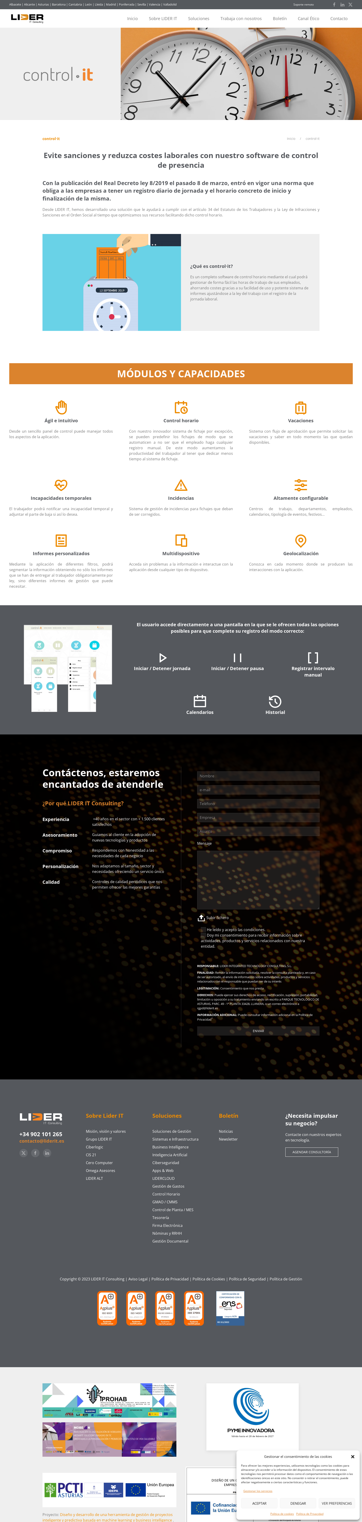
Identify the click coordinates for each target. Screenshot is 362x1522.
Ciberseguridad (165, 1162)
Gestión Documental (170, 1241)
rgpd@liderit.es (207, 1008)
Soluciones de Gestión (171, 1131)
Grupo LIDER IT (99, 1139)
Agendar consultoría (312, 1152)
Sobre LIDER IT (163, 18)
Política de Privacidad (309, 1514)
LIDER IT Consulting (107, 1279)
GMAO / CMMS (165, 1201)
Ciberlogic (94, 1147)
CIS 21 (91, 1154)
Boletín (280, 18)
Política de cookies (282, 1514)
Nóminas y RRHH (167, 1233)
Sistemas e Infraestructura (175, 1139)
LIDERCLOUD (163, 1178)
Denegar (298, 1503)
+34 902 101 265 (40, 1134)
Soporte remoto (303, 4)
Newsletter (228, 1139)
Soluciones (198, 18)
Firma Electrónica (167, 1225)
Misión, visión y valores (106, 1131)
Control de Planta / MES (172, 1209)
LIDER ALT (94, 1178)
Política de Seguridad (247, 1279)
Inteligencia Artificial (169, 1154)
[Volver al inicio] (29, 18)
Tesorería (160, 1217)
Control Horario (166, 1194)
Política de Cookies (209, 1279)
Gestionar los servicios (257, 1491)
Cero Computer (99, 1162)
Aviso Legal (138, 1279)
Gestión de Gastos (168, 1186)
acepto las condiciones (245, 929)
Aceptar (259, 1503)
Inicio (132, 18)
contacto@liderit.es (41, 1141)
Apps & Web (163, 1170)
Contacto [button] (339, 18)
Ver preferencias (337, 1503)
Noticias (226, 1131)
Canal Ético (308, 18)
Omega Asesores (100, 1170)
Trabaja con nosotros (241, 18)
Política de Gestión (286, 1279)
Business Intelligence (170, 1147)
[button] (352, 1456)
